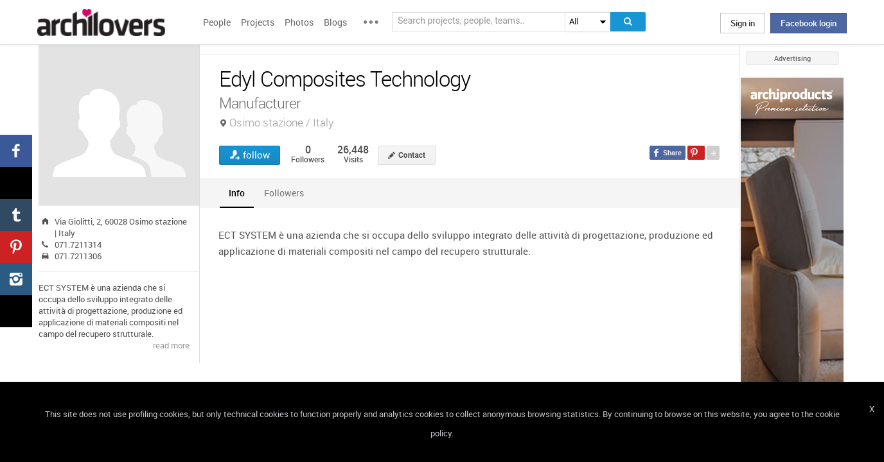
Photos (299, 22)
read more (171, 345)
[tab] (236, 193)
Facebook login (808, 23)
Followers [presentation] (284, 193)
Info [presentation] (237, 193)
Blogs (335, 22)
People (217, 22)
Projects (257, 22)
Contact (411, 155)
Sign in (742, 23)
